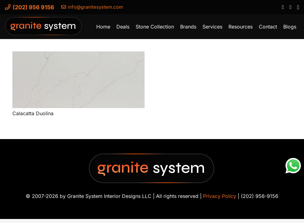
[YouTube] (290, 7)
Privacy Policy (219, 196)
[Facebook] (283, 7)
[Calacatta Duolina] (78, 79)
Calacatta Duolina (33, 113)
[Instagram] (298, 7)
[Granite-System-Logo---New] (43, 28)
